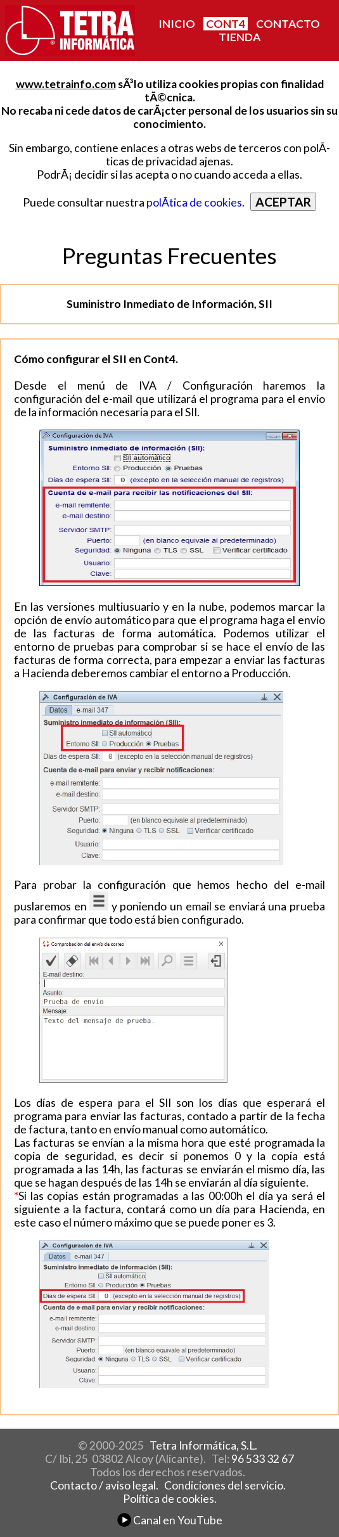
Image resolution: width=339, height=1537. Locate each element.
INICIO (176, 23)
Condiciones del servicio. (225, 1485)
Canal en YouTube (169, 1520)
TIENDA (239, 37)
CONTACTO (288, 23)
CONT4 (225, 23)
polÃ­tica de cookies (194, 202)
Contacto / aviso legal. (104, 1485)
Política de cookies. (170, 1498)
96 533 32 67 (262, 1458)
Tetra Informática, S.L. (203, 1445)
